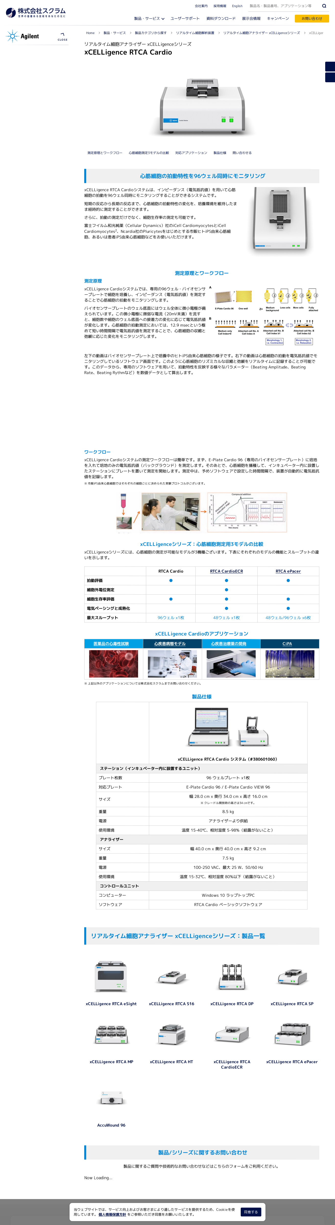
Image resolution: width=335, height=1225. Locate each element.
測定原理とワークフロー (104, 72)
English (237, 5)
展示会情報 (251, 18)
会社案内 (201, 5)
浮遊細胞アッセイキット (31, 89)
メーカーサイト (25, 106)
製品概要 (18, 212)
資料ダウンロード (221, 18)
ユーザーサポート (185, 18)
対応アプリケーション (191, 72)
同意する (251, 1212)
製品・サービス (147, 18)
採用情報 (220, 5)
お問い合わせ (312, 18)
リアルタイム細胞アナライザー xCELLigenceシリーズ (38, 51)
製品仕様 (220, 72)
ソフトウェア (23, 71)
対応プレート (22, 221)
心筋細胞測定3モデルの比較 (149, 72)
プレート (19, 80)
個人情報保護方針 (112, 1214)
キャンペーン (278, 18)
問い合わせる (242, 72)
